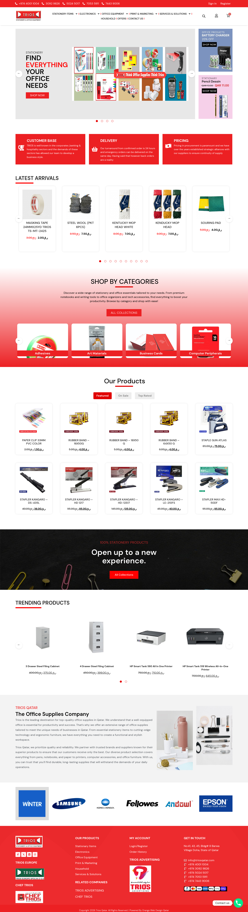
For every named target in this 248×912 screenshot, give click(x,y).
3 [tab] (107, 121)
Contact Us (135, 18)
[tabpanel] (105, 74)
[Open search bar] (204, 16)
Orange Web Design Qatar (155, 910)
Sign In (212, 3)
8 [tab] (136, 261)
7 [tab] (131, 261)
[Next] (191, 73)
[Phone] (238, 903)
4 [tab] (112, 121)
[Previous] (19, 73)
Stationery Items (65, 13)
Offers (122, 18)
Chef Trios (24, 885)
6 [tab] (126, 261)
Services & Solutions (175, 13)
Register (225, 3)
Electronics (90, 13)
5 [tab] (121, 261)
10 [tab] (147, 261)
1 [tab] (97, 121)
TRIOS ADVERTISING (145, 860)
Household (108, 18)
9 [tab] (141, 261)
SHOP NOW (37, 95)
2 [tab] (102, 121)
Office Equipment (115, 13)
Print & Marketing (144, 13)
